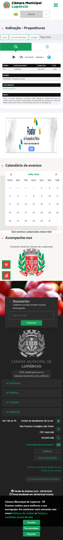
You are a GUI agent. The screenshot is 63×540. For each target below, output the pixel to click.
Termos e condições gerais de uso (44, 467)
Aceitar (31, 522)
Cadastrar (31, 322)
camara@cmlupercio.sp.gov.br (40, 445)
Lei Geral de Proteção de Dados (43, 479)
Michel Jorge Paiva (9, 88)
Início (4, 37)
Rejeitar (31, 534)
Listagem (34, 37)
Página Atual (45, 37)
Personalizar (31, 528)
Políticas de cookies (51, 470)
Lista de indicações (19, 37)
